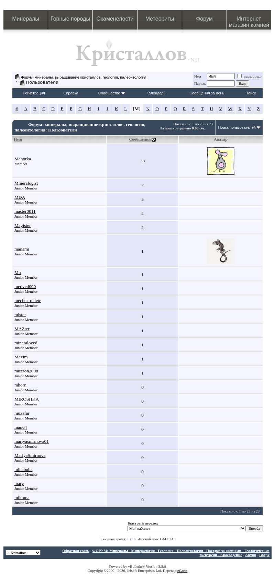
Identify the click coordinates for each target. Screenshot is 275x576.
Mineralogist (26, 183)
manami (21, 249)
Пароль (200, 83)
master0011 (25, 211)
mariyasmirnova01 (31, 441)
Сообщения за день (206, 93)
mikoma (22, 497)
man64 (20, 427)
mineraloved (25, 342)
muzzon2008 (26, 370)
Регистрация (34, 93)
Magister (22, 225)
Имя (197, 76)
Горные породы (70, 19)
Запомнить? (249, 77)
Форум (204, 19)
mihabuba (23, 469)
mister (20, 314)
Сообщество (111, 93)
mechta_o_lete (27, 300)
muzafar (22, 413)
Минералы (25, 19)
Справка (70, 93)
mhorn (20, 385)
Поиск (250, 93)
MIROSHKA (26, 399)
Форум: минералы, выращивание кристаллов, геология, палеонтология (83, 77)
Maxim (21, 356)
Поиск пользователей (237, 127)
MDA (19, 197)
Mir (17, 272)
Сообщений (140, 139)
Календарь (156, 93)
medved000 (25, 286)
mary (19, 483)
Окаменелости (114, 19)
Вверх (264, 555)
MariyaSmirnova (29, 455)
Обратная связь (75, 551)
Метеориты (159, 19)
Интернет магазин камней (249, 22)
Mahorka (22, 158)
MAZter (22, 328)
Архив (250, 555)
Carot (183, 570)
